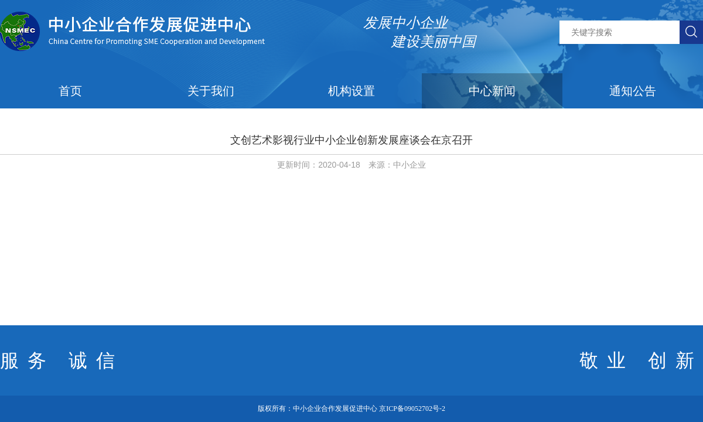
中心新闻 (492, 90)
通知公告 (632, 90)
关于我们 (210, 90)
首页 (70, 90)
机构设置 (351, 90)
